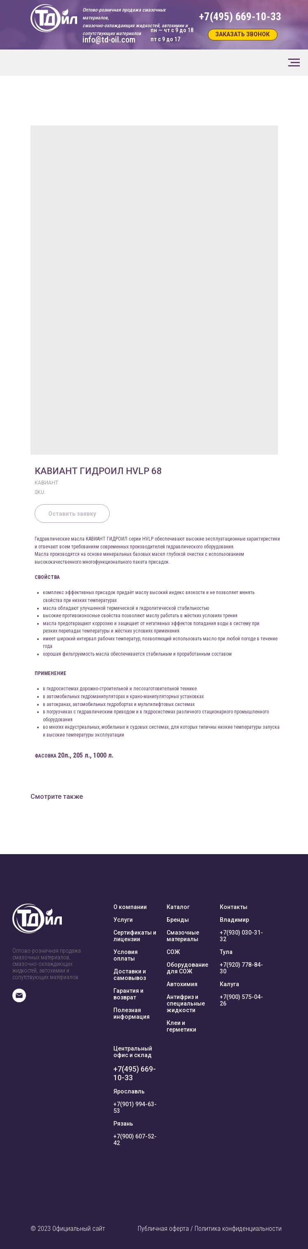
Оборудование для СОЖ (187, 968)
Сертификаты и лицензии (134, 935)
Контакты (233, 907)
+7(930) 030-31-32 (241, 935)
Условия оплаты (125, 955)
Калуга (229, 984)
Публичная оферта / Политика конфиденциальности (210, 1228)
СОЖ (173, 952)
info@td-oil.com (108, 40)
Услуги (123, 919)
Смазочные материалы (183, 935)
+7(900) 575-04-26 (241, 1000)
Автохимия (182, 984)
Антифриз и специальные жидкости (186, 1003)
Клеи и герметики (181, 1026)
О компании (130, 907)
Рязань (123, 1123)
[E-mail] (19, 999)
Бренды (178, 919)
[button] (242, 34)
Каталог (178, 907)
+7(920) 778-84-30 (241, 968)
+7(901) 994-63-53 (135, 1107)
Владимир (234, 919)
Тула (226, 952)
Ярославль (129, 1091)
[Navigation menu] (294, 63)
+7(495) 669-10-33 (134, 1073)
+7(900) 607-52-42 (135, 1139)
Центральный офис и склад (132, 1051)
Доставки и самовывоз (129, 974)
